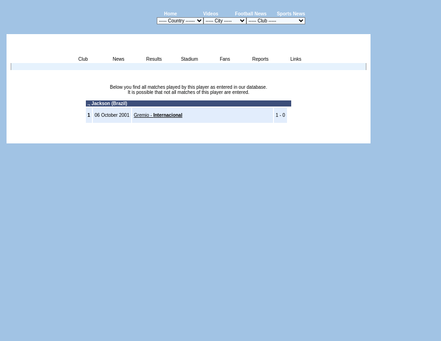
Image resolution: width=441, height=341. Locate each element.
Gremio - (158, 115)
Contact (355, 138)
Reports (260, 59)
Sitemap (332, 138)
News (118, 59)
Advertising (258, 138)
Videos (210, 13)
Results (153, 59)
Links (295, 59)
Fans (225, 59)
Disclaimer (306, 138)
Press (283, 138)
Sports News (291, 13)
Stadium (189, 59)
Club (83, 59)
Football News (251, 13)
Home (170, 13)
